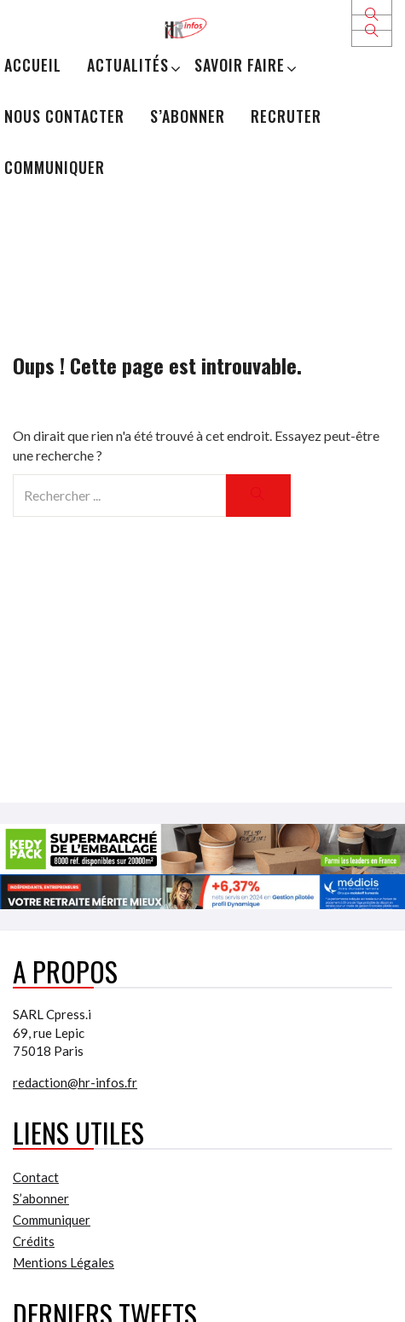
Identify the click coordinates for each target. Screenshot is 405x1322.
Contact (36, 1177)
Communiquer (54, 167)
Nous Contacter (64, 116)
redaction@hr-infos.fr (75, 1082)
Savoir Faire (239, 65)
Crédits (34, 1241)
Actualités (128, 65)
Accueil (32, 65)
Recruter (286, 116)
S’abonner (187, 116)
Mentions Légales (63, 1262)
